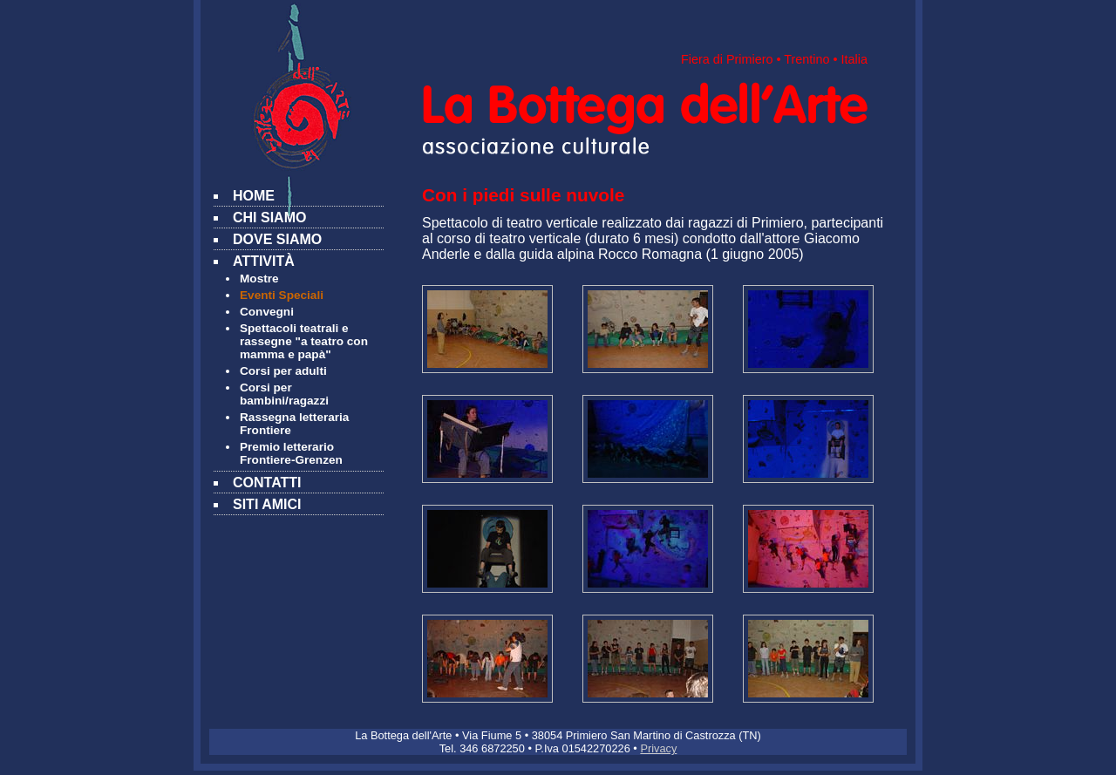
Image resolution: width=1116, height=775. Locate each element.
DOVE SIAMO (277, 239)
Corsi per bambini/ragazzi (284, 394)
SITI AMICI (267, 504)
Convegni (267, 311)
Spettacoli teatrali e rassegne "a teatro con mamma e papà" (304, 341)
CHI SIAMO (269, 217)
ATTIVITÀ (264, 261)
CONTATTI (267, 482)
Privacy (658, 748)
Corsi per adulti (283, 370)
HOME (254, 195)
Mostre (259, 278)
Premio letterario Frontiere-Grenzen (291, 453)
